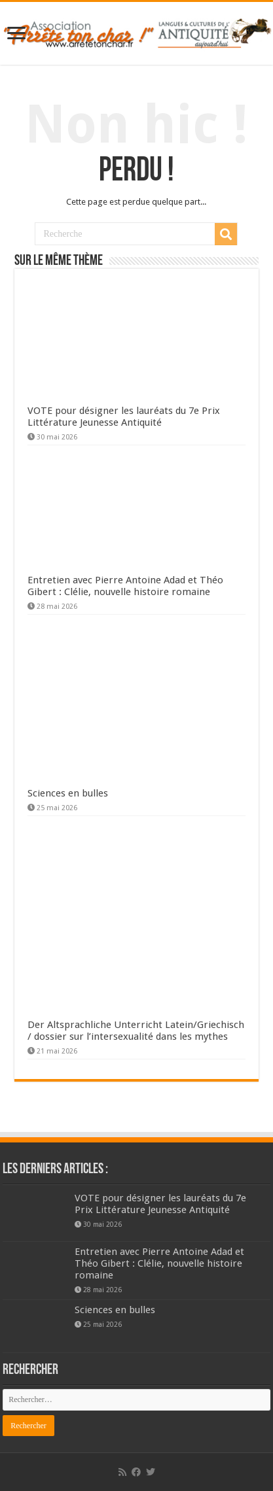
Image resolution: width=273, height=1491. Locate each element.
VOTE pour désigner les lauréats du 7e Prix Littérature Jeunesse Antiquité (123, 416)
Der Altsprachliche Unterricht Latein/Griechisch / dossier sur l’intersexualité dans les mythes (135, 1030)
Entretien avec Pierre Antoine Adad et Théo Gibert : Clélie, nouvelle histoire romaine (125, 586)
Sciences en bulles (67, 793)
